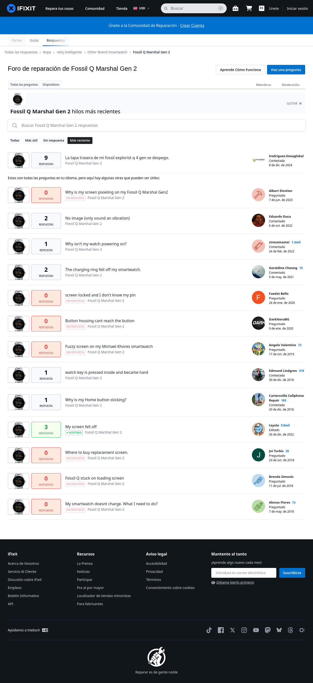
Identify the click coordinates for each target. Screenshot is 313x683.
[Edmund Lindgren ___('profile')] (258, 362)
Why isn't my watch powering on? (95, 232)
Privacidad (154, 559)
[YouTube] (255, 618)
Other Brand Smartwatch (111, 40)
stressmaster (279, 230)
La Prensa (85, 551)
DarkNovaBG (279, 307)
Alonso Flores (279, 490)
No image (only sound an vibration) (97, 206)
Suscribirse (292, 561)
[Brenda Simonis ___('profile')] (258, 468)
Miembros (263, 73)
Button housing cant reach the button (99, 309)
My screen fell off (81, 415)
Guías (270, 40)
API (10, 592)
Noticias (83, 559)
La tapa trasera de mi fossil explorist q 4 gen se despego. (117, 146)
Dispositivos (51, 73)
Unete (274, 8)
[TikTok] (208, 618)
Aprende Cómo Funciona (240, 58)
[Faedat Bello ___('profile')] (258, 285)
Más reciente (80, 128)
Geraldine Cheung (283, 256)
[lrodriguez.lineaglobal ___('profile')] (258, 148)
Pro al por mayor (90, 576)
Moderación (291, 73)
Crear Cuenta (192, 25)
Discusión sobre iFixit (25, 567)
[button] (261, 8)
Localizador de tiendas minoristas (104, 584)
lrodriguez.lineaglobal (286, 144)
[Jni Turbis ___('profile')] (258, 443)
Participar (84, 567)
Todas (14, 128)
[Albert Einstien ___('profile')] (258, 182)
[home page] (21, 8)
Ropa (51, 40)
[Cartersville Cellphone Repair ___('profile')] (258, 387)
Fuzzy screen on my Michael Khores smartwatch (109, 334)
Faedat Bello (279, 282)
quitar (294, 92)
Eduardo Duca (280, 204)
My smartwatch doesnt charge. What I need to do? (111, 492)
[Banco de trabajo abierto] (235, 8)
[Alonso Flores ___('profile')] (258, 494)
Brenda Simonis (281, 465)
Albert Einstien (280, 179)
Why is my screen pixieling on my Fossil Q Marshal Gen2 (116, 180)
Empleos (15, 576)
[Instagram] (243, 618)
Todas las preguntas (24, 73)
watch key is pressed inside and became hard (106, 360)
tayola (274, 413)
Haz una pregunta (286, 58)
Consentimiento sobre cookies (170, 576)
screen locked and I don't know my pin (100, 283)
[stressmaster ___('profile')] (258, 234)
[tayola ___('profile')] (258, 417)
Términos (153, 567)
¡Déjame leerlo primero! (232, 570)
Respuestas (292, 40)
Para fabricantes (90, 592)
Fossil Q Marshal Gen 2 (155, 40)
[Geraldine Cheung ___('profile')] (258, 260)
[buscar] (193, 8)
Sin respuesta (53, 128)
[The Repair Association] (301, 618)
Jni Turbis (276, 439)
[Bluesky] (278, 618)
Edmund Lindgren (283, 359)
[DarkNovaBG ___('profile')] (258, 311)
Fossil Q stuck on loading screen (94, 466)
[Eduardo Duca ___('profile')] (258, 208)
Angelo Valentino (282, 333)
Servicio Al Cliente (22, 559)
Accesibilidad (156, 551)
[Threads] (289, 618)
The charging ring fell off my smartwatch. (103, 257)
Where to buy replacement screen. (96, 440)
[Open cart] (249, 8)
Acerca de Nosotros (23, 551)
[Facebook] (220, 618)
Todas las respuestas (24, 40)
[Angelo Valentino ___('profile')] (258, 337)
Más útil (31, 128)
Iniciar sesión (297, 8)
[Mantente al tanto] (243, 561)
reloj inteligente (73, 40)
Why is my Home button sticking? (95, 388)
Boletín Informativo (23, 584)
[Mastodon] (267, 618)
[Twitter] (231, 618)
